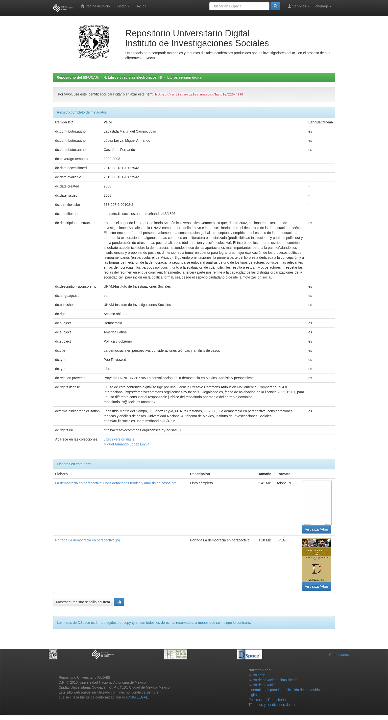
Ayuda (141, 6)
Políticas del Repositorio (267, 700)
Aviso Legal (257, 675)
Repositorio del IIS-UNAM (78, 77)
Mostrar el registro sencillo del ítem (83, 602)
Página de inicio (95, 6)
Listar (123, 6)
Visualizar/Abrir (316, 529)
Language (322, 6)
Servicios (299, 6)
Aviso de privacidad (263, 685)
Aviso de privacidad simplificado (272, 680)
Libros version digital (184, 77)
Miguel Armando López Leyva (126, 444)
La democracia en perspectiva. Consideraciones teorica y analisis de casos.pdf (115, 483)
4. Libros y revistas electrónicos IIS (133, 77)
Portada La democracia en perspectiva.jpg (87, 540)
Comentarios (339, 655)
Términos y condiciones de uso (272, 705)
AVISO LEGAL (136, 697)
